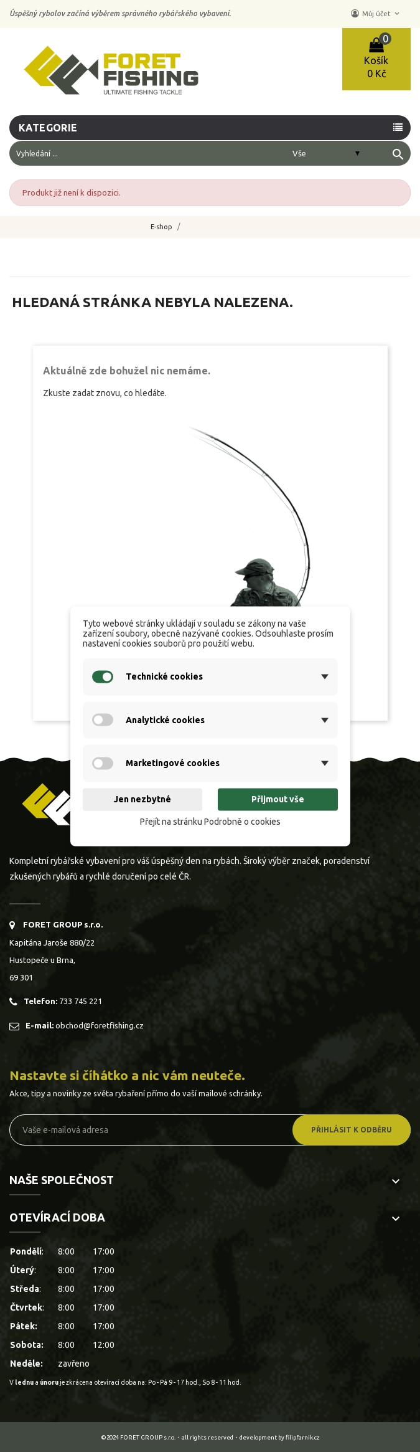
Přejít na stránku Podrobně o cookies (210, 822)
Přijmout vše (277, 800)
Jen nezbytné (142, 800)
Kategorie (48, 127)
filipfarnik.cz (303, 1437)
